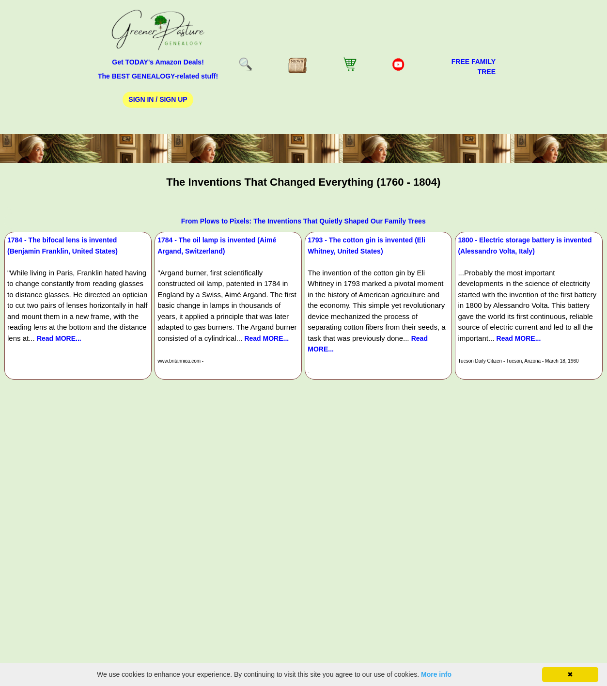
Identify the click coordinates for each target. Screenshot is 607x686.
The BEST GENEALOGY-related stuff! (158, 76)
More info (436, 674)
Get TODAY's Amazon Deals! (158, 62)
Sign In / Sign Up (157, 99)
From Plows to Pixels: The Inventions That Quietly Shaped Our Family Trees (303, 221)
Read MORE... (59, 338)
